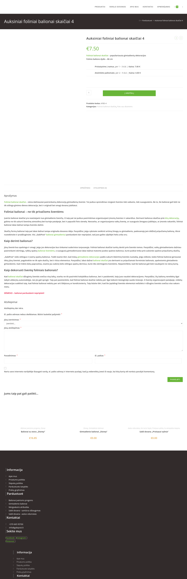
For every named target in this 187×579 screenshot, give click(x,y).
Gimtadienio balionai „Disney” (93, 367)
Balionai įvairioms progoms (30, 363)
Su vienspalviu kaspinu (172, 363)
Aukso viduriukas (134, 363)
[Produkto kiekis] (88, 92)
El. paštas (100, 290)
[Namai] (139, 20)
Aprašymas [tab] (85, 123)
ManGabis (66, 563)
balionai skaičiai (100, 195)
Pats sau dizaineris (124, 106)
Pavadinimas (10, 290)
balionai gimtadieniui (56, 169)
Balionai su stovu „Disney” (33, 367)
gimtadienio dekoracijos (89, 192)
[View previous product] (176, 38)
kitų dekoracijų (172, 153)
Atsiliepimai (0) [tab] (100, 123)
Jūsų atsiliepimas (12, 263)
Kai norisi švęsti (146, 363)
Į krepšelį (129, 93)
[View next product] (181, 38)
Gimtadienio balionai (96, 363)
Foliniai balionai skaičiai (97, 55)
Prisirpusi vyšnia (158, 363)
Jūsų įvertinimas (12, 255)
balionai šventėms (46, 186)
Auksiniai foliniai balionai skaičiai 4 (169, 20)
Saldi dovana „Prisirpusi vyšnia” (154, 367)
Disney (43, 363)
